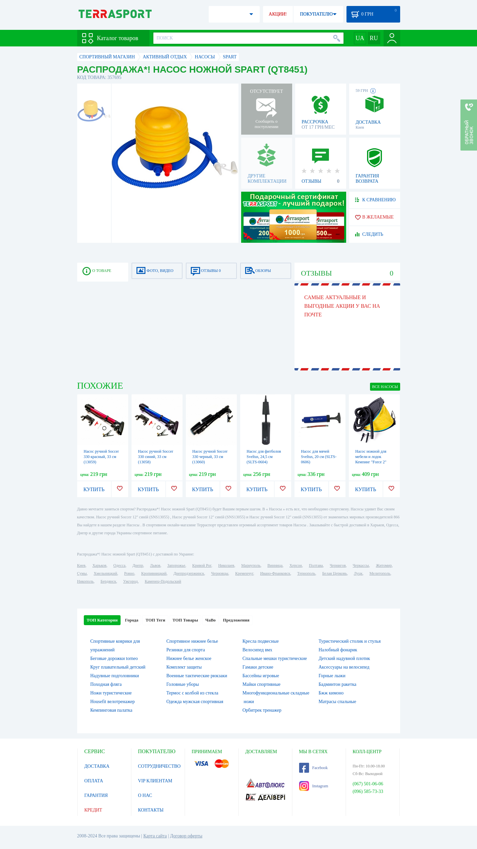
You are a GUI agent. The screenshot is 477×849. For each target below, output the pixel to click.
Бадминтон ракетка (337, 684)
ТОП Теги (155, 620)
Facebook (313, 768)
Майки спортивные (261, 684)
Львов (155, 565)
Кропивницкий (153, 573)
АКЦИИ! (278, 14)
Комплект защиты (184, 667)
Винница (274, 565)
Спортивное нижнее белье (192, 641)
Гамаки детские (257, 667)
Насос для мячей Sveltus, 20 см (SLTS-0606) (319, 456)
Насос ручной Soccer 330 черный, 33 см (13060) (210, 456)
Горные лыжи (332, 675)
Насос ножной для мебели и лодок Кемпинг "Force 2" (371, 456)
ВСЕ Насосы (385, 386)
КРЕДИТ (93, 810)
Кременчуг (244, 573)
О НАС (145, 795)
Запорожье (176, 565)
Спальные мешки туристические (274, 658)
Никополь (85, 581)
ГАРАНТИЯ (96, 795)
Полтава (316, 565)
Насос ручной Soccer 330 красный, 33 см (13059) (101, 456)
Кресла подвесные (260, 641)
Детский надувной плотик (344, 658)
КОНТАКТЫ (151, 810)
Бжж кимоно (331, 692)
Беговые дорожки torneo (114, 658)
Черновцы (219, 573)
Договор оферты (186, 835)
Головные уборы (182, 684)
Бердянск (108, 581)
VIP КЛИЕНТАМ (155, 780)
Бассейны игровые (260, 675)
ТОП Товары (185, 620)
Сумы (82, 573)
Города (131, 620)
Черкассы (361, 565)
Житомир (384, 565)
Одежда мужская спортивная (194, 701)
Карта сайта (155, 835)
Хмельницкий (105, 573)
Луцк (358, 573)
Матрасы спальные (337, 701)
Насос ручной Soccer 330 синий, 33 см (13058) (155, 456)
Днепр (137, 565)
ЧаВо (210, 620)
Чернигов (338, 565)
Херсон (296, 565)
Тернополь (306, 573)
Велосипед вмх (257, 649)
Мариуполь (250, 565)
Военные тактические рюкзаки (196, 675)
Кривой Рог (201, 565)
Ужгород (130, 581)
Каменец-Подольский (163, 581)
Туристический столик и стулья (350, 641)
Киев (81, 565)
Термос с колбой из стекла (192, 692)
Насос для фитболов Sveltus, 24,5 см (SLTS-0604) (264, 456)
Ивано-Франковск (275, 573)
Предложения (236, 620)
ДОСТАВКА (97, 766)
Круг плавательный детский (118, 667)
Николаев (226, 565)
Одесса (119, 565)
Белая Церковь (334, 573)
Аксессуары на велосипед (344, 667)
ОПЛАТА (93, 780)
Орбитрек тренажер (261, 710)
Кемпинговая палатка (111, 710)
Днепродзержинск (189, 573)
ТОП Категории (102, 620)
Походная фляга (106, 684)
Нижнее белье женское (188, 658)
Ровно (129, 573)
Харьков (99, 565)
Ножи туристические (111, 692)
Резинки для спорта (185, 649)
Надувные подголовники (114, 675)
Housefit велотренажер (112, 701)
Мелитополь (379, 573)
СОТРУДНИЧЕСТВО (159, 766)
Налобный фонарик (338, 649)
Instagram (313, 786)
